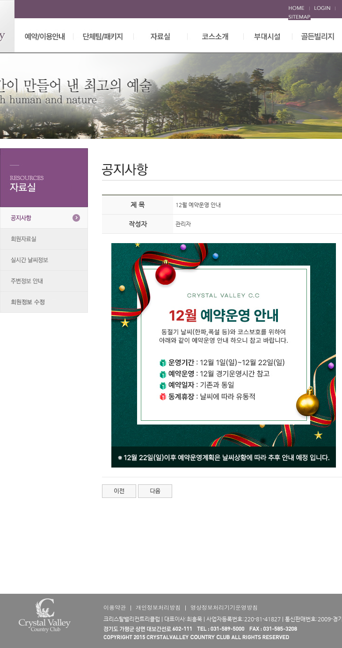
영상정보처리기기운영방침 (224, 607)
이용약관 (114, 607)
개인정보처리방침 (158, 607)
